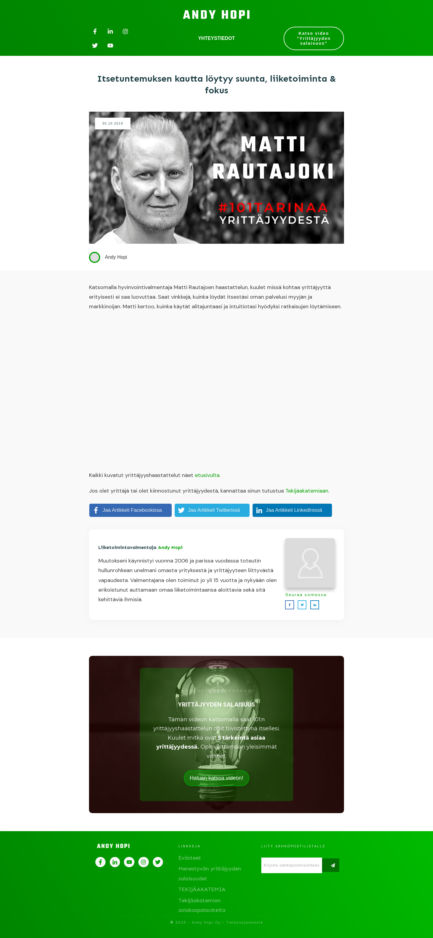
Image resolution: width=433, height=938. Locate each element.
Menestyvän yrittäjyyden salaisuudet (209, 873)
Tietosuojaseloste (244, 922)
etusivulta (207, 475)
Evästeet (189, 858)
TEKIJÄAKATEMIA (202, 889)
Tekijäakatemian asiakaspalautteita (202, 905)
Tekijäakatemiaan (306, 490)
